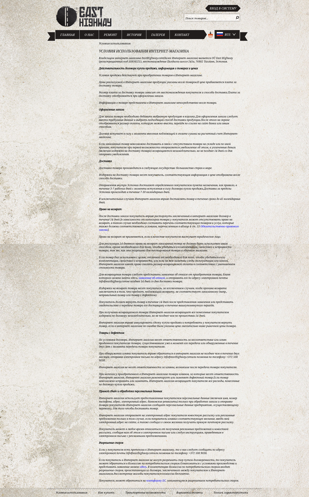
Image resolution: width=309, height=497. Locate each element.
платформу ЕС (156, 480)
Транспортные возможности (145, 492)
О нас (89, 35)
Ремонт (110, 35)
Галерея (158, 35)
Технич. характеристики (231, 492)
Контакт (182, 35)
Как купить (106, 492)
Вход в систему (223, 8)
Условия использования (114, 43)
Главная (67, 35)
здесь (143, 467)
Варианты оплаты (189, 492)
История (134, 35)
